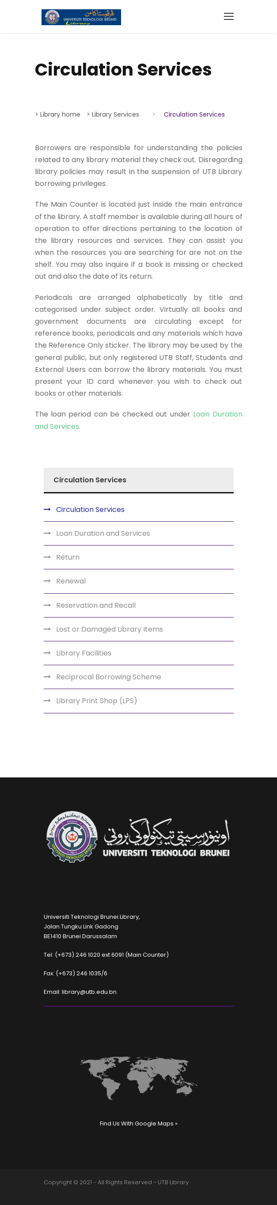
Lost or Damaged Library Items (109, 629)
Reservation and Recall (96, 605)
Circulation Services (90, 509)
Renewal (71, 581)
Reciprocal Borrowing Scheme (108, 677)
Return (68, 557)
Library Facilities (83, 653)
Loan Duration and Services (103, 533)
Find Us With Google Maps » (139, 1123)
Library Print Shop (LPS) (96, 701)
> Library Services (113, 114)
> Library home (57, 114)
